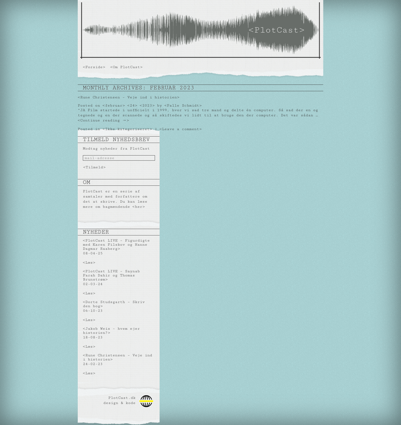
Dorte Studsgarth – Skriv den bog (114, 304)
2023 (147, 105)
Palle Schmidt (183, 105)
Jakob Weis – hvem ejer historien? (111, 330)
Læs (89, 262)
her (138, 206)
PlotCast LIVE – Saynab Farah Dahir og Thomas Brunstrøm (111, 275)
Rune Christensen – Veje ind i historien (128, 97)
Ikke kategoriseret (127, 129)
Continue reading (103, 120)
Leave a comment (180, 129)
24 (132, 105)
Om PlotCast (126, 67)
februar (113, 105)
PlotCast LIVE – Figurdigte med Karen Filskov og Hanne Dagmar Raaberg (116, 244)
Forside (94, 67)
